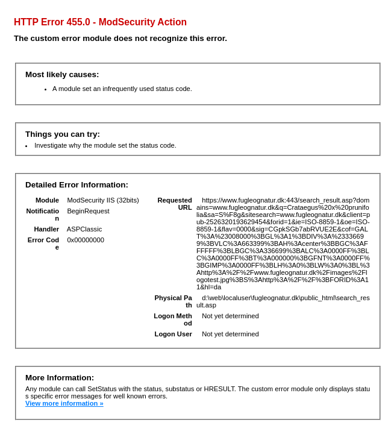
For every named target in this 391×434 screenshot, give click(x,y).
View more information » (64, 403)
